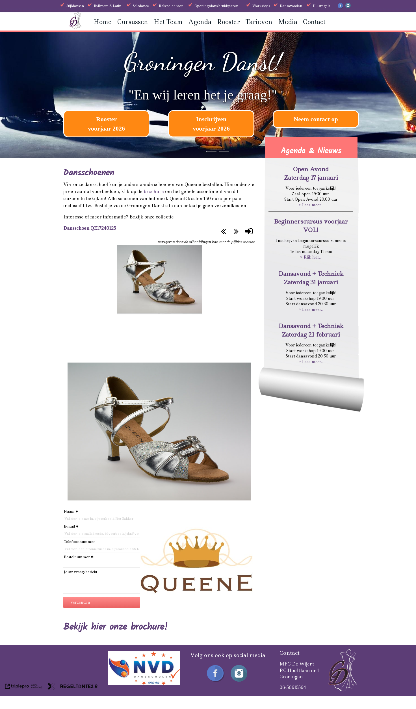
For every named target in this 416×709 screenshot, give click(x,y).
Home (103, 22)
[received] (144, 684)
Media (287, 22)
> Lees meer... (311, 204)
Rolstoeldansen (171, 6)
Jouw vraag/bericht (80, 571)
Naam (69, 511)
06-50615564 (293, 687)
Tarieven (259, 22)
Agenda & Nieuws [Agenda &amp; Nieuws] (311, 151)
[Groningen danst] (75, 28)
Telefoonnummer (79, 541)
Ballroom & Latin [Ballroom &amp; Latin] (107, 6)
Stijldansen (75, 6)
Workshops (261, 6)
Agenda (199, 22)
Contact (314, 22)
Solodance (141, 6)
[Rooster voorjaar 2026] (106, 123)
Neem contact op (316, 119)
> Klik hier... (311, 257)
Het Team (168, 22)
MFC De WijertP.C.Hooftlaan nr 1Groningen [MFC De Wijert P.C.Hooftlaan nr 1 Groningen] (299, 670)
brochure (154, 191)
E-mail (69, 526)
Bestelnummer (77, 556)
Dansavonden (291, 6)
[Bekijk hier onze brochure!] (115, 628)
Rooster (228, 22)
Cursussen (132, 22)
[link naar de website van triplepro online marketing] (23, 687)
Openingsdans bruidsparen (216, 6)
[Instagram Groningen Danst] (348, 7)
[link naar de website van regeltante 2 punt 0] (72, 687)
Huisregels (321, 6)
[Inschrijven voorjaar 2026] (211, 123)
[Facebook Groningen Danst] (340, 7)
